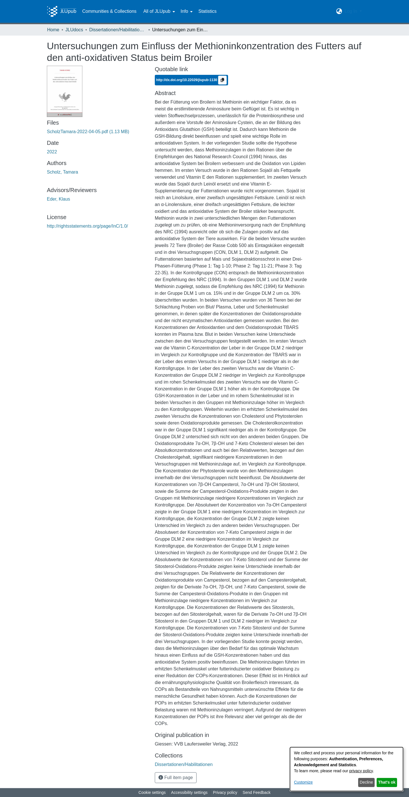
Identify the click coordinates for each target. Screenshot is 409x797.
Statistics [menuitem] (207, 11)
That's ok (387, 782)
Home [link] (53, 29)
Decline (366, 782)
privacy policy (361, 771)
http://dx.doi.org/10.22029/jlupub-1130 (187, 80)
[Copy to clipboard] (222, 80)
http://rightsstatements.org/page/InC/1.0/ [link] (87, 226)
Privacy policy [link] (225, 792)
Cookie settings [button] (152, 792)
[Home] (61, 11)
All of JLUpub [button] (156, 11)
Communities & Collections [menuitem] (109, 11)
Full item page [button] (175, 777)
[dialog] (346, 769)
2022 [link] (52, 151)
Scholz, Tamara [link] (62, 172)
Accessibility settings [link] (189, 792)
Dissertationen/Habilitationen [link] (117, 29)
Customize (303, 782)
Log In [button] (351, 11)
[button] (339, 11)
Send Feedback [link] (256, 792)
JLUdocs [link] (74, 29)
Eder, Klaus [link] (58, 199)
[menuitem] (158, 11)
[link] (88, 131)
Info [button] (184, 11)
